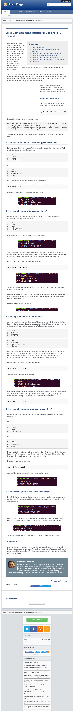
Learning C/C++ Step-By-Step (31, 672)
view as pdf (57, 581)
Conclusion (35, 61)
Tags (13, 11)
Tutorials (6, 11)
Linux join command (38, 47)
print (65, 581)
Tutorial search (9, 15)
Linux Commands (30, 11)
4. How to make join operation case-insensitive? (48, 57)
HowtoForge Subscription (45, 11)
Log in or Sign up (66, 1)
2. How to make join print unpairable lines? (46, 53)
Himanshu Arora (46, 639)
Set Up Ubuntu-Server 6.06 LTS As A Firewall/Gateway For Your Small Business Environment (34, 691)
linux (49, 641)
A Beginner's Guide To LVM (31, 662)
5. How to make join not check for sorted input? (48, 59)
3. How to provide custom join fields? (44, 55)
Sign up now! (37, 620)
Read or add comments (44, 643)
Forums (21, 11)
